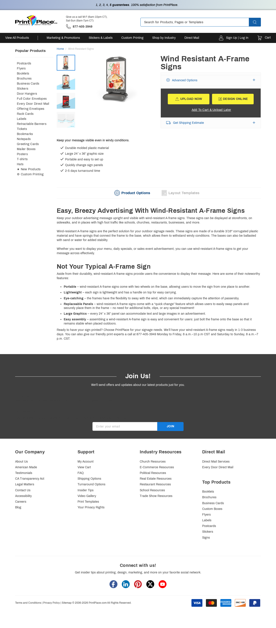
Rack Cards (25, 113)
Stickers (22, 88)
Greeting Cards (28, 144)
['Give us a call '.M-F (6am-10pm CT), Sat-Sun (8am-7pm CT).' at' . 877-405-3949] (79, 26)
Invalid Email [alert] (101, 433)
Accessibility (23, 496)
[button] (259, 22)
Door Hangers (27, 93)
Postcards (24, 63)
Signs (206, 537)
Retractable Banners (31, 124)
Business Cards (28, 83)
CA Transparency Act (29, 478)
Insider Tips (86, 490)
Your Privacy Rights (91, 507)
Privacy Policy (51, 602)
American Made (26, 467)
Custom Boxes (212, 509)
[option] (117, 93)
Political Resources (153, 473)
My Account (86, 461)
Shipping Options (89, 478)
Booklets (23, 73)
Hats (20, 164)
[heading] (159, 211)
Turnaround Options (91, 484)
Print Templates (88, 501)
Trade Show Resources (156, 496)
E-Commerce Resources (157, 467)
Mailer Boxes (26, 149)
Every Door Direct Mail (33, 103)
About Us (21, 461)
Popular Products (30, 51)
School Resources (152, 490)
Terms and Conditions (28, 602)
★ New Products (29, 169)
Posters (22, 154)
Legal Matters (24, 484)
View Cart (84, 467)
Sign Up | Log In (237, 37)
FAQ (81, 473)
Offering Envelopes (30, 108)
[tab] (131, 193)
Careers (20, 501)
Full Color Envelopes (32, 98)
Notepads (24, 139)
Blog (18, 507)
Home (60, 48)
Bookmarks (25, 134)
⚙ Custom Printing (30, 174)
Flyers (21, 68)
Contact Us (22, 490)
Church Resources (153, 461)
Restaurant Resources (155, 484)
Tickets (22, 129)
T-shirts (22, 159)
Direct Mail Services (216, 461)
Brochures (24, 78)
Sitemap (67, 602)
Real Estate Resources (156, 478)
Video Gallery (87, 496)
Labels (22, 119)
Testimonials (23, 473)
